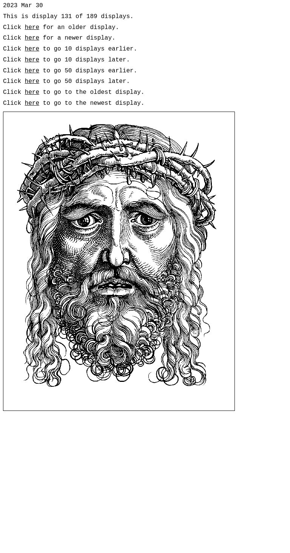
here (32, 27)
